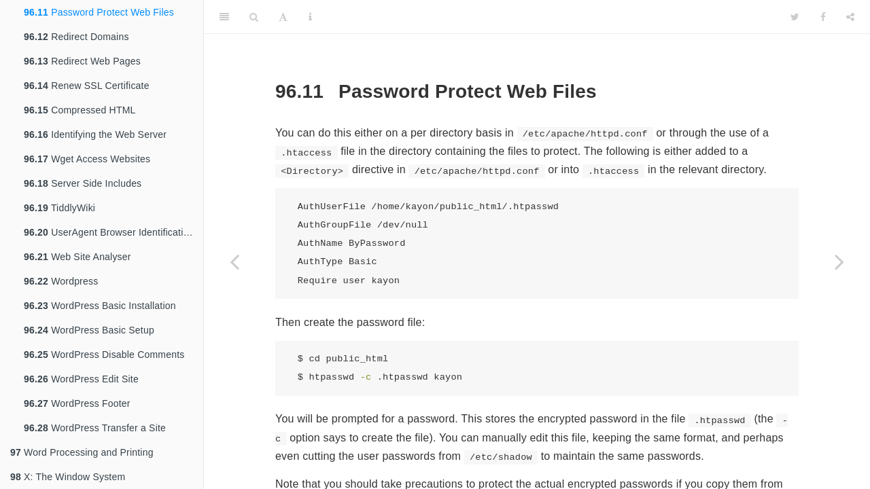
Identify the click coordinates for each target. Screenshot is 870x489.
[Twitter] (795, 17)
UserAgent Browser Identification (109, 232)
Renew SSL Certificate (87, 85)
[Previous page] (234, 261)
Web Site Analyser (77, 256)
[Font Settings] (283, 17)
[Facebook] (823, 17)
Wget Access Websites (87, 158)
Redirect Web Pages (82, 61)
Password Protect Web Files (99, 12)
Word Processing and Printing (82, 452)
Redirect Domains (76, 36)
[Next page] (839, 261)
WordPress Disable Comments (104, 354)
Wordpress (61, 281)
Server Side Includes (82, 183)
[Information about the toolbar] (310, 17)
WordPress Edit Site (81, 379)
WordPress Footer (77, 403)
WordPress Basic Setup (89, 330)
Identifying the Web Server (95, 134)
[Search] (253, 17)
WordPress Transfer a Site (95, 427)
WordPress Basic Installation (100, 305)
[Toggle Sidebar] (224, 17)
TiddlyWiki (59, 207)
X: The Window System (67, 476)
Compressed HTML (80, 110)
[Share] (850, 17)
